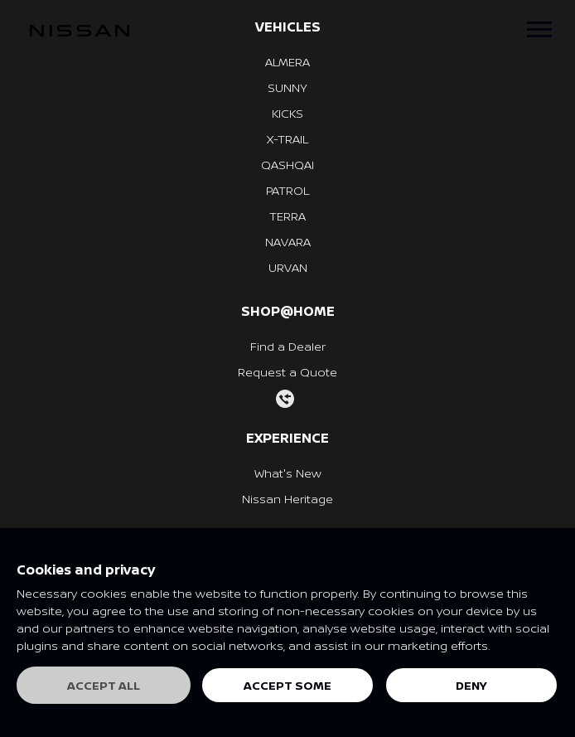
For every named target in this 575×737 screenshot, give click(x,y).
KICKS (287, 113)
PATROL (287, 190)
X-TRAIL (287, 139)
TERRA (287, 216)
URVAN (287, 267)
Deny (471, 685)
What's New (287, 473)
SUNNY (287, 87)
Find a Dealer (288, 346)
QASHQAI (287, 164)
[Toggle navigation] (539, 29)
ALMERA (287, 62)
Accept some (287, 685)
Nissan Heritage (287, 499)
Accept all (103, 685)
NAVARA (288, 242)
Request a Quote (287, 372)
